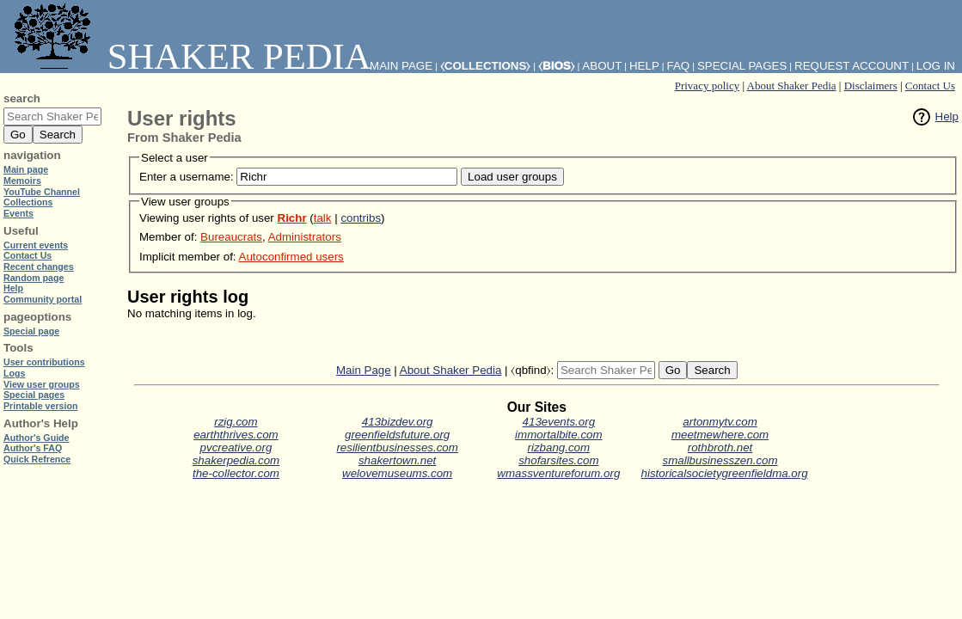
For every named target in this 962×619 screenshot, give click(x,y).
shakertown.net (397, 460)
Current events (35, 245)
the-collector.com (236, 473)
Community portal (42, 299)
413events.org (559, 421)
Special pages (742, 65)
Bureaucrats (231, 236)
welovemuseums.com (397, 473)
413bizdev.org (397, 421)
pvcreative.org (236, 447)
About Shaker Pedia (791, 85)
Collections (27, 202)
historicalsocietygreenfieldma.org (724, 473)
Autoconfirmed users (291, 256)
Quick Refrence (36, 459)
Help (947, 116)
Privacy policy (707, 85)
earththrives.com (236, 434)
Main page (25, 169)
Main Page (363, 370)
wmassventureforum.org (558, 473)
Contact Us (930, 85)
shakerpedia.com (236, 460)
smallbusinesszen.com (720, 460)
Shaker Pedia (189, 56)
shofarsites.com (558, 460)
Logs (14, 373)
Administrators (304, 236)
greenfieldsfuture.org (397, 434)
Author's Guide (36, 437)
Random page (33, 278)
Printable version (40, 406)
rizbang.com (559, 447)
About (602, 65)
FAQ (678, 65)
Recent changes (38, 266)
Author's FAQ (32, 448)
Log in (935, 65)
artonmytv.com (720, 421)
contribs (360, 217)
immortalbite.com (558, 434)
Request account (851, 65)
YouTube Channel (41, 192)
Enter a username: (186, 176)
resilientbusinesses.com (397, 447)
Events (18, 213)
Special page (31, 331)
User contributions (44, 362)
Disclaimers (871, 85)
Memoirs (22, 180)
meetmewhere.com (720, 434)
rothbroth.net (720, 447)
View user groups (41, 384)
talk (323, 217)
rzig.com (235, 421)
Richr (292, 217)
